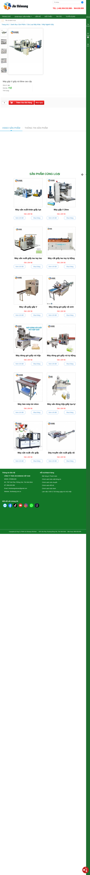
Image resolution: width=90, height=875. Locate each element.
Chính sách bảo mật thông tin (51, 479)
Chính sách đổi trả (48, 485)
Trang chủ (5, 24)
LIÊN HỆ (38, 16)
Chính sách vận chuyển (49, 482)
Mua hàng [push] (36, 218)
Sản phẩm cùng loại (44, 173)
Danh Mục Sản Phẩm (22, 16)
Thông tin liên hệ (8, 473)
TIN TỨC (59, 16)
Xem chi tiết (19, 218)
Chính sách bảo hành (49, 488)
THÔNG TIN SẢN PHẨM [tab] (36, 128)
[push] (21, 103)
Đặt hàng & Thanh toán (49, 476)
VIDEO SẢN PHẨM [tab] (11, 128)
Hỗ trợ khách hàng (47, 473)
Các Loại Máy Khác (34, 24)
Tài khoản (88, 24)
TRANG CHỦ (6, 16)
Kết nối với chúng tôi (10, 501)
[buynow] (39, 103)
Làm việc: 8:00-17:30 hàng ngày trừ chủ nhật (56, 491)
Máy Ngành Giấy (48, 24)
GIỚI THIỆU (48, 16)
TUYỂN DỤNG (70, 16)
